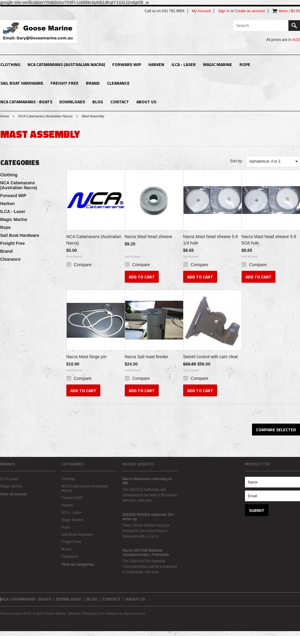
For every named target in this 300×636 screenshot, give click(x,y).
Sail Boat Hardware (21, 83)
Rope (244, 64)
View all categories (77, 564)
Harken (156, 64)
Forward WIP (126, 64)
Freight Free (64, 83)
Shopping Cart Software (101, 613)
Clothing (10, 64)
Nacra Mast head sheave (148, 236)
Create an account (250, 11)
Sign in (224, 11)
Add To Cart (142, 277)
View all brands (13, 494)
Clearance (118, 83)
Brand (93, 83)
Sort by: (236, 161)
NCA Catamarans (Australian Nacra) (66, 64)
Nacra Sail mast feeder (146, 356)
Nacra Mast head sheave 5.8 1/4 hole (210, 239)
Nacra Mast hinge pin (86, 356)
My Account (201, 11)
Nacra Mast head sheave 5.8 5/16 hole (269, 239)
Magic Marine (217, 64)
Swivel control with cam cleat (210, 356)
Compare (82, 264)
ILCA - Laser (184, 64)
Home (4, 116)
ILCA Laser (9, 479)
